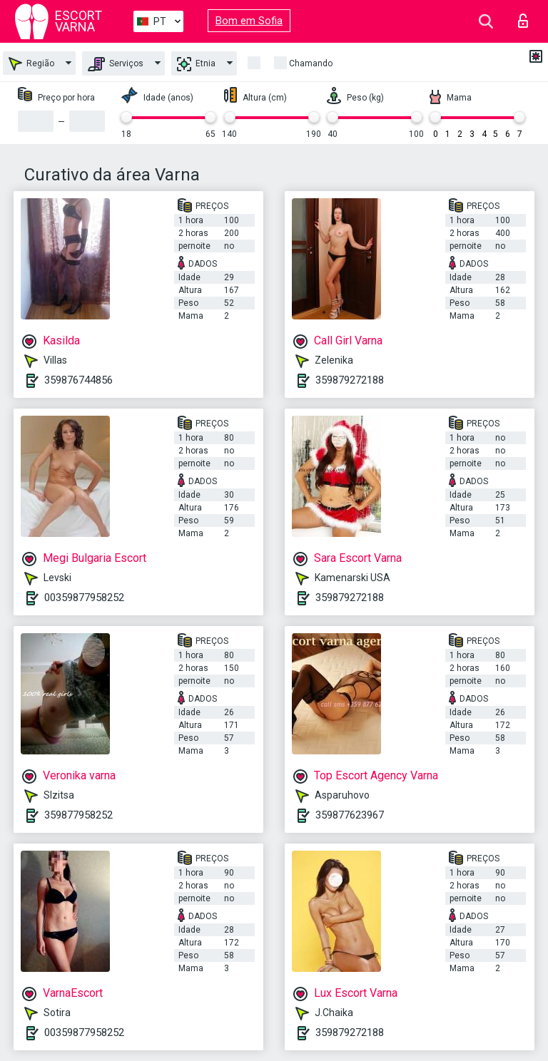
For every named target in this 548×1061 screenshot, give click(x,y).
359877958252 (78, 815)
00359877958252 (84, 597)
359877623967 (349, 815)
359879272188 (349, 380)
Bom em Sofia (249, 20)
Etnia (196, 64)
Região (31, 64)
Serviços (115, 64)
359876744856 (78, 380)
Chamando (311, 63)
